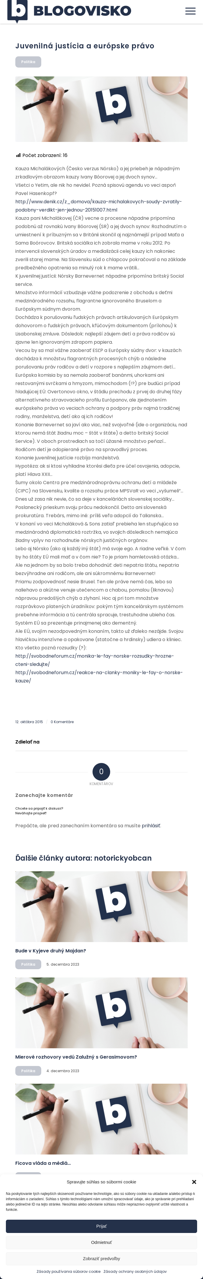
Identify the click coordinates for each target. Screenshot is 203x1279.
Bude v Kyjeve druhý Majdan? (50, 950)
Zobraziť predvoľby (101, 1258)
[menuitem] (187, 11)
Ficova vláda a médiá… (43, 1163)
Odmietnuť (101, 1242)
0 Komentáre (62, 721)
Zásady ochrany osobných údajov (135, 1271)
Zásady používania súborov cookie (68, 1271)
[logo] (82, 12)
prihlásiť (151, 825)
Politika (28, 61)
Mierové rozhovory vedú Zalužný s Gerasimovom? (76, 1057)
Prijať (101, 1226)
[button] (194, 1182)
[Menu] (187, 11)
